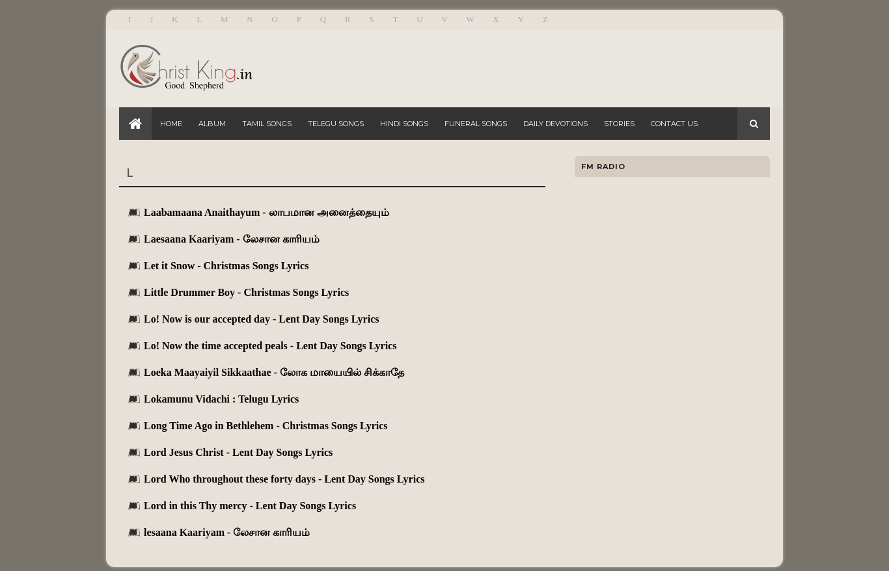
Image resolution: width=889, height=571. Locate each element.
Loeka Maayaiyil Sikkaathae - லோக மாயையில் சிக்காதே (274, 372)
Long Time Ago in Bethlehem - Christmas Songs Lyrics (266, 425)
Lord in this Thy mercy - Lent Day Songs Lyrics (250, 505)
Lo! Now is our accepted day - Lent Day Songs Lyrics (261, 319)
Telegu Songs (336, 123)
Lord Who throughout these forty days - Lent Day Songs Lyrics (284, 479)
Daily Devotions (555, 123)
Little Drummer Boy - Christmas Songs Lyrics (246, 292)
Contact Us (674, 123)
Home (171, 123)
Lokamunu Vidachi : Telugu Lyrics (221, 399)
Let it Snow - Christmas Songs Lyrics (226, 265)
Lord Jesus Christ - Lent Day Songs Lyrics (238, 452)
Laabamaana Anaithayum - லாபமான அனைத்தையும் (266, 212)
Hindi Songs (404, 123)
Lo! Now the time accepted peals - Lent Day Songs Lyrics (270, 345)
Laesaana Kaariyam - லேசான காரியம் (232, 239)
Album (212, 123)
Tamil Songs (267, 123)
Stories (619, 123)
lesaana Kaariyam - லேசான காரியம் (227, 532)
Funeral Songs (475, 123)
